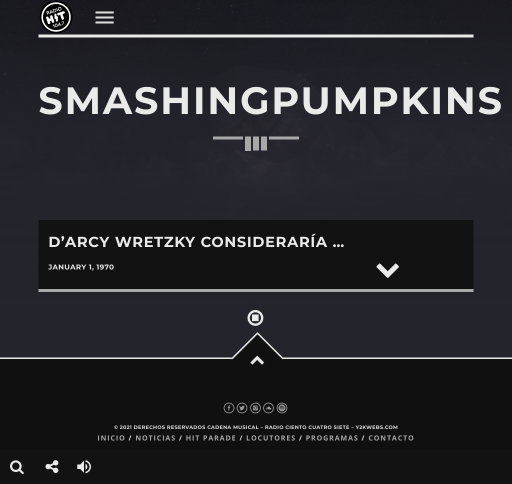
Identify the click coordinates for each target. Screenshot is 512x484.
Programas (332, 438)
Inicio (112, 438)
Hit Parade (211, 438)
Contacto (391, 438)
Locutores (271, 438)
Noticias (156, 438)
